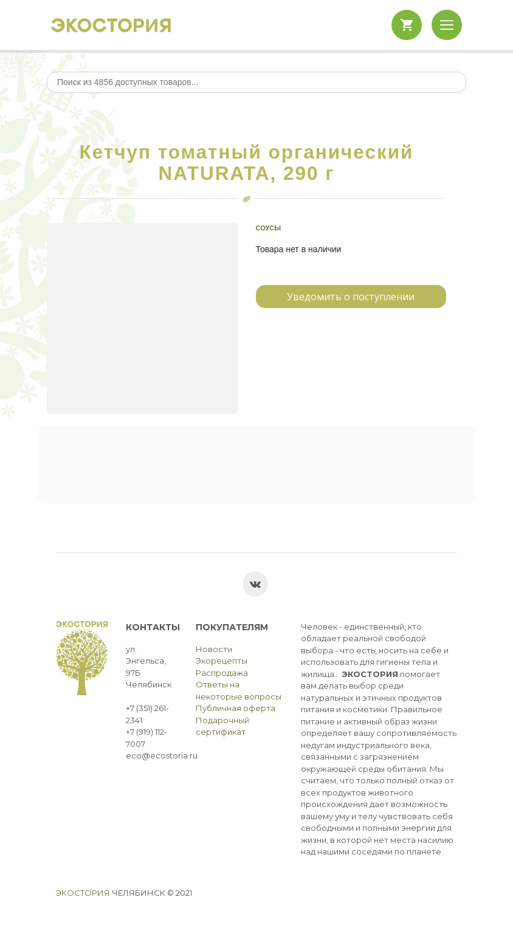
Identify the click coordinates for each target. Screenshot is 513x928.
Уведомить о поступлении (351, 296)
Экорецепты (221, 660)
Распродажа (222, 673)
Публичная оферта (235, 708)
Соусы (268, 228)
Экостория (83, 893)
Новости (214, 649)
